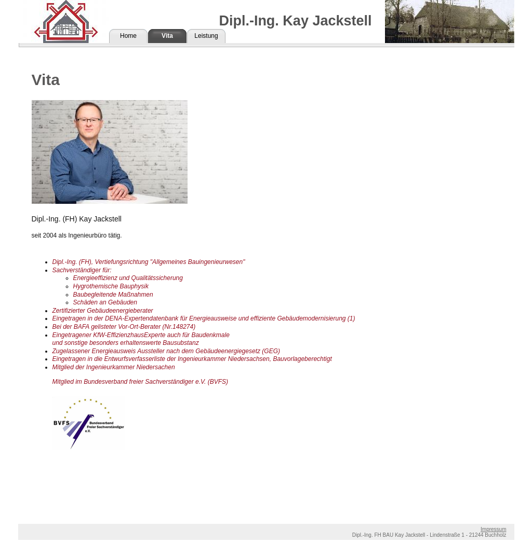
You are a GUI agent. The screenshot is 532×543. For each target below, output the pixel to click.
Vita (167, 35)
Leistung (206, 35)
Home (128, 35)
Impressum (493, 529)
